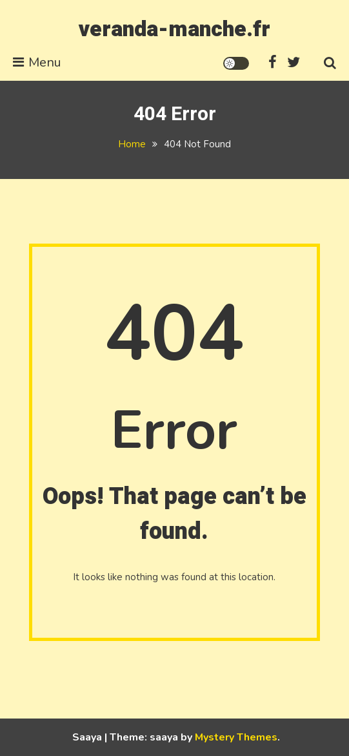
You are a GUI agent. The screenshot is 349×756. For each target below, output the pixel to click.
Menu (37, 62)
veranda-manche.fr (174, 29)
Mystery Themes (236, 737)
